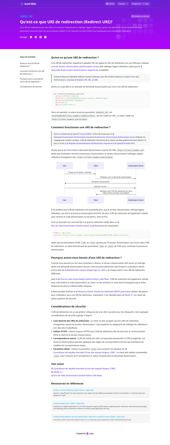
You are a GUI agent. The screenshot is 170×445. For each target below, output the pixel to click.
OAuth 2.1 (129, 296)
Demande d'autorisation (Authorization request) (73, 70)
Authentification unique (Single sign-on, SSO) (85, 271)
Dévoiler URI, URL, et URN (87, 80)
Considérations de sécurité (31, 86)
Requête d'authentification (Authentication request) (90, 144)
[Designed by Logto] (140, 4)
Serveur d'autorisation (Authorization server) (79, 66)
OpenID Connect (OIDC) (82, 134)
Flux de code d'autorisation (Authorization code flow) (75, 226)
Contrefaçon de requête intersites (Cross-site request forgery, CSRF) (84, 353)
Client (69, 150)
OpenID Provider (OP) (126, 144)
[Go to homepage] (28, 4)
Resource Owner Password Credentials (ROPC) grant (102, 292)
